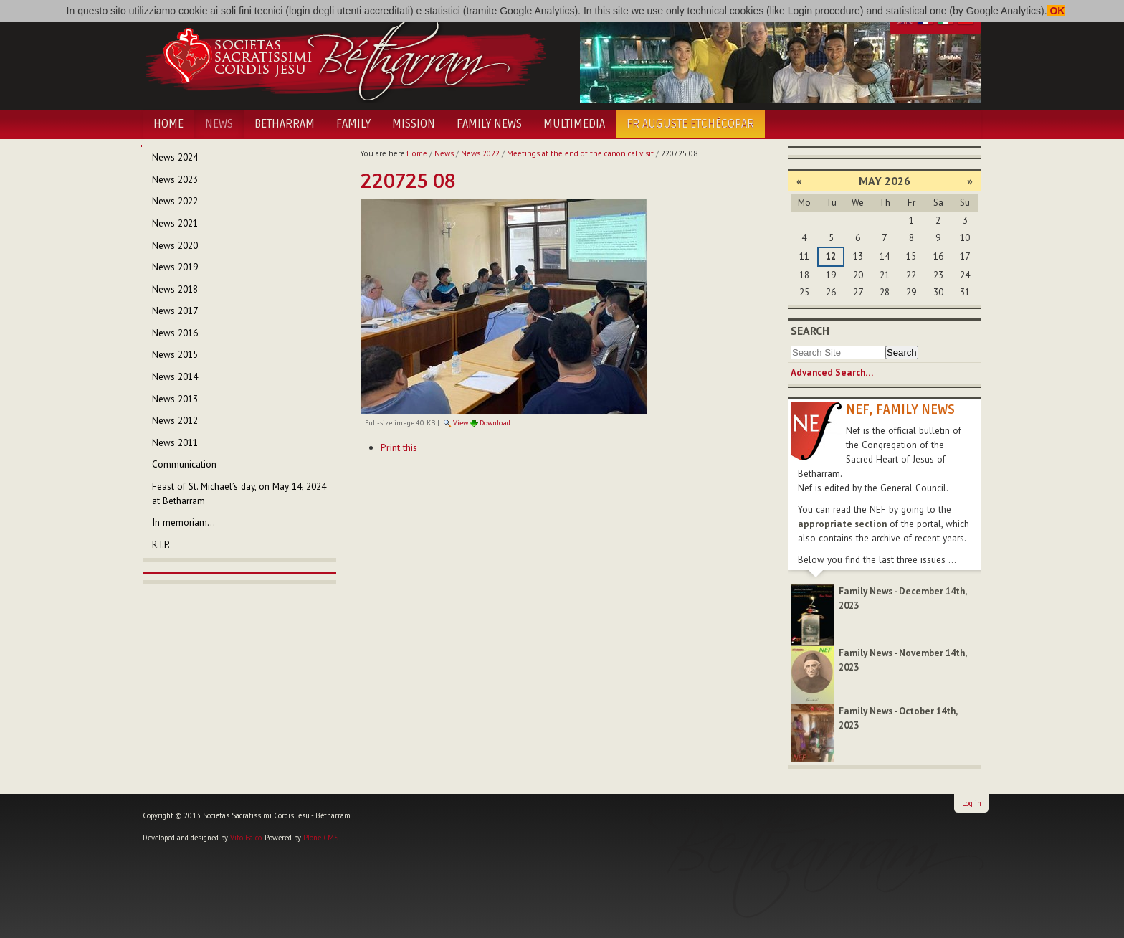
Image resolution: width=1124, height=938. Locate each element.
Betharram (284, 124)
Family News (489, 124)
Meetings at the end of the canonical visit (580, 153)
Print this (399, 447)
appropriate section (842, 524)
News (219, 124)
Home (168, 124)
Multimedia (574, 124)
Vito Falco (246, 838)
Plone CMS (320, 838)
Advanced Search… (832, 372)
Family (353, 124)
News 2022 (480, 153)
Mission (413, 124)
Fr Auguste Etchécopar (690, 124)
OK (1056, 10)
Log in (971, 803)
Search (810, 330)
